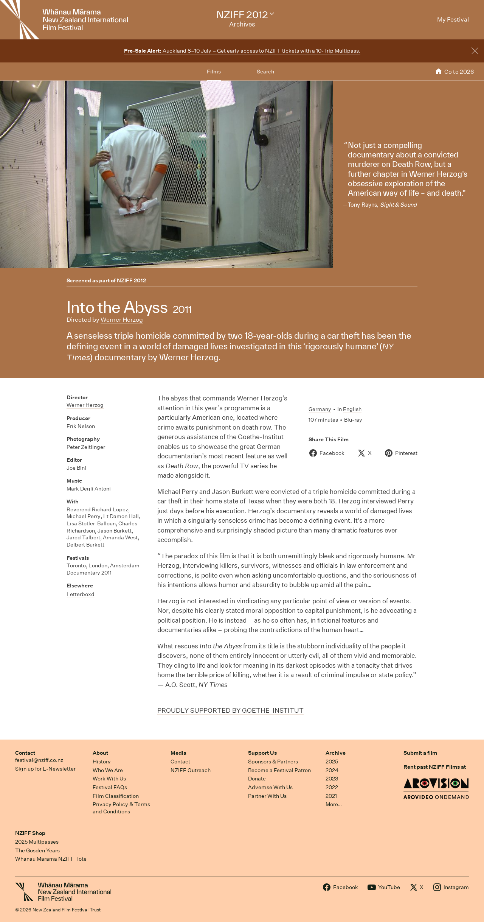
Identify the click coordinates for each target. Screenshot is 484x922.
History (102, 761)
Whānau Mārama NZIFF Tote (51, 858)
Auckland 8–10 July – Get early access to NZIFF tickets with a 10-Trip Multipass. (242, 50)
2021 (331, 796)
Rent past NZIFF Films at (434, 766)
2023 (332, 778)
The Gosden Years (37, 850)
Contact (25, 752)
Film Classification (116, 796)
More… (334, 804)
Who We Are (108, 770)
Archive (336, 752)
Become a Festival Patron (279, 770)
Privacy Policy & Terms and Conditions (121, 808)
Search (265, 71)
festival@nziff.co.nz (39, 760)
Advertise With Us (270, 787)
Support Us (262, 752)
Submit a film (420, 752)
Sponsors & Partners (273, 761)
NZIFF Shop (30, 833)
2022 (332, 787)
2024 (332, 770)
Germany (320, 409)
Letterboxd (81, 594)
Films (214, 71)
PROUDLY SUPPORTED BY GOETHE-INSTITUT (230, 710)
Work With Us (109, 778)
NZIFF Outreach (191, 770)
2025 (332, 761)
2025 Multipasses (37, 841)
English (352, 409)
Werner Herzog (122, 319)
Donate (257, 778)
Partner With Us (267, 796)
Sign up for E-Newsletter (45, 768)
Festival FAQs (110, 787)
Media (178, 752)
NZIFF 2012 (131, 280)
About (100, 752)
